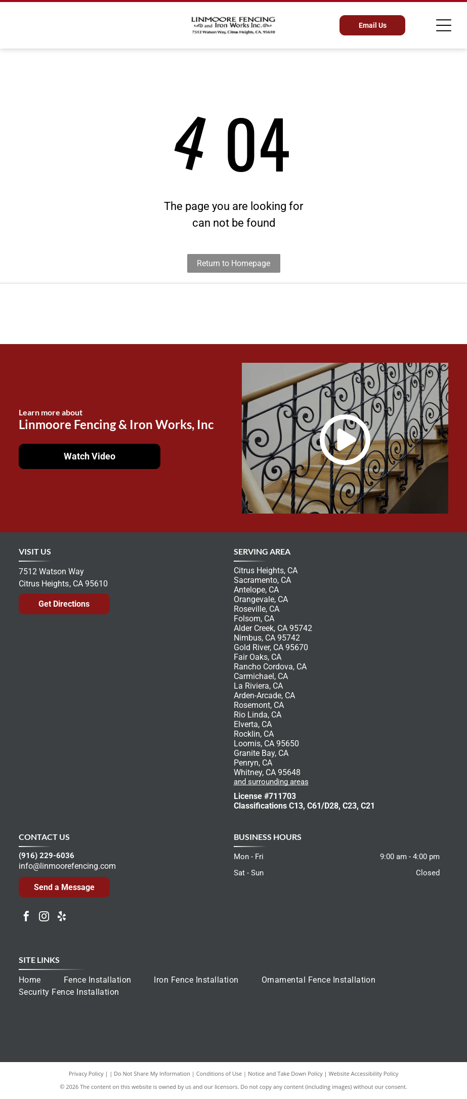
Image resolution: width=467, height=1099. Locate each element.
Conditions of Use (219, 1073)
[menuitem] (41, 980)
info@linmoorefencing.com (67, 866)
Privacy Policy (86, 1073)
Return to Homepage (233, 263)
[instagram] (44, 917)
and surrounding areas (271, 781)
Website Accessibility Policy (363, 1073)
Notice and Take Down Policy (285, 1073)
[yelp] (61, 917)
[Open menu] (443, 25)
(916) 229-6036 (46, 855)
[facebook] (26, 917)
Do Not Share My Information (152, 1073)
